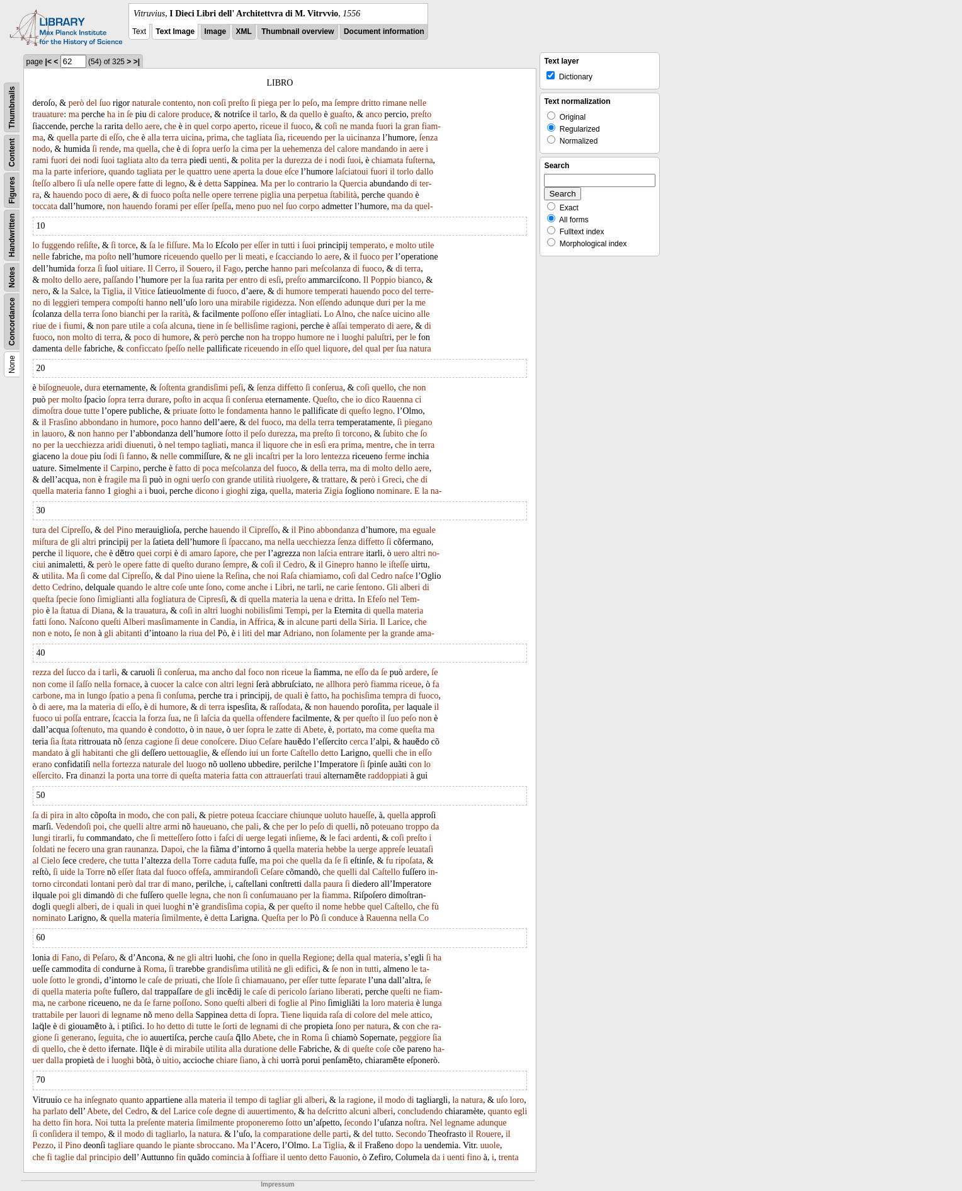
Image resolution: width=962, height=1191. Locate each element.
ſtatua (70, 610)
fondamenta (247, 411)
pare (119, 326)
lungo (97, 695)
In (361, 599)
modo (138, 815)
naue (213, 729)
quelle (176, 895)
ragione (360, 1100)
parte (89, 137)
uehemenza (302, 149)
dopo (405, 1145)
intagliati (304, 314)
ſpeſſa (221, 206)
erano (42, 764)
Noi (101, 1122)
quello (311, 114)
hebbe (335, 849)
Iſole (225, 980)
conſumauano (273, 895)
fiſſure (177, 245)
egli (520, 1111)
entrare (351, 553)
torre (160, 775)
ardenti (365, 838)
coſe (179, 587)
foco (256, 672)
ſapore (224, 553)
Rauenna (397, 399)
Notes (12, 277)
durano (208, 564)
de (318, 160)
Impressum (277, 1184)
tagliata (259, 137)
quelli (383, 753)
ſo (423, 433)
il (254, 114)
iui (254, 753)
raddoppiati (388, 775)
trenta (509, 1157)
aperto (245, 126)
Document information (384, 31)
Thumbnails (12, 107)
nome (332, 906)
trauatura (150, 610)
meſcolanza (330, 268)
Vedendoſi (73, 826)
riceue (270, 126)
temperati (331, 291)
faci (344, 838)
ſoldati (44, 849)
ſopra (201, 149)
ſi (253, 103)
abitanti (129, 633)
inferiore (89, 171)
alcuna (181, 326)
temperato (367, 245)
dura (92, 387)
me (420, 302)
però (76, 103)
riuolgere (292, 479)
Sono (213, 1003)
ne (343, 126)
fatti (40, 622)
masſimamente (173, 622)
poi (99, 826)
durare (158, 399)
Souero (199, 268)
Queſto (325, 399)
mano (181, 884)
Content (12, 153)
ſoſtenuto (87, 729)
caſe (155, 980)
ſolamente (348, 633)
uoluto (335, 815)
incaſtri (268, 456)
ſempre (346, 103)
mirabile (245, 302)
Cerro (165, 268)
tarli (314, 587)
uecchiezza (84, 445)
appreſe (392, 849)
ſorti (230, 1026)
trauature (48, 114)
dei (75, 160)
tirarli (62, 838)
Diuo (248, 741)
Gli (392, 587)
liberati (348, 991)
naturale (146, 103)
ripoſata (408, 860)
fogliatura (168, 599)
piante (184, 1145)
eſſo (116, 137)
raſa (335, 1015)
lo (296, 103)
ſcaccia (125, 718)
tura (40, 530)
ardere (416, 672)
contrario (313, 183)
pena (145, 695)
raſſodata (284, 707)
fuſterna (419, 160)
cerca (358, 741)
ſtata (68, 741)
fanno (137, 456)
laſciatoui (352, 171)
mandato (48, 753)
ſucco (75, 672)
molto (406, 245)
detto (41, 587)
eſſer (202, 206)
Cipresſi (212, 599)
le (181, 171)
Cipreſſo (75, 530)
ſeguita (110, 1037)
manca (242, 445)
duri (383, 302)
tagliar (280, 1100)
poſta (181, 195)
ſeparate (352, 980)
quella (67, 137)
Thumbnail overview (297, 31)
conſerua (327, 387)
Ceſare (271, 741)
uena (318, 599)
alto (151, 160)
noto (62, 633)
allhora (338, 684)
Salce (79, 291)
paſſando (118, 280)
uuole (490, 1145)
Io (150, 1026)
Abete (313, 729)
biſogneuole (59, 387)
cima (249, 149)
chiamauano (263, 980)
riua (196, 633)
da (293, 114)
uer (238, 729)
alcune (307, 622)
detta (212, 183)
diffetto (290, 387)
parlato (55, 1111)
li (240, 256)
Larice (398, 622)
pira (57, 815)
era (333, 445)
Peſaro (104, 957)
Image (216, 31)
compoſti (128, 302)
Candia (222, 622)
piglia (270, 195)
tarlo (267, 114)
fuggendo (58, 245)
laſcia (327, 553)
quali (293, 695)
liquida (315, 1015)
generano (77, 1037)
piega (267, 103)
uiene (205, 576)
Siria (367, 622)
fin (68, 1122)
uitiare (131, 268)
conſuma (179, 695)
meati (255, 256)
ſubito (393, 433)
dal (114, 576)
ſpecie (66, 599)
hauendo (67, 195)
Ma (267, 183)
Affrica (260, 622)
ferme (395, 456)
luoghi (353, 337)
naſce (381, 314)
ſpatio (119, 695)
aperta (243, 171)
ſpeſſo (175, 348)
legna (199, 895)
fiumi (73, 326)
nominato (49, 918)
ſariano (321, 991)
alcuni (360, 1111)
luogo (196, 764)
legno (174, 183)
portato (348, 729)
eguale (424, 530)
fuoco (301, 126)
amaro (201, 553)
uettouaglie (187, 753)
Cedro (294, 564)
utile (426, 245)
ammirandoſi (236, 872)
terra (170, 137)
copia (254, 906)
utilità (263, 479)
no (37, 445)
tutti (288, 245)
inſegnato (100, 1100)
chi (273, 1060)
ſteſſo (42, 183)
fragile (115, 479)
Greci (392, 479)
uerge (255, 838)
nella (286, 542)
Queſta (273, 918)
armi (172, 826)
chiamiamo (318, 576)
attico (420, 1015)
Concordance (12, 321)
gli (248, 456)
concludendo (420, 1111)
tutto (383, 1134)
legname (126, 1015)
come (97, 576)
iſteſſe (398, 564)
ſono (110, 314)
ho (160, 1026)
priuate (185, 411)
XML (244, 31)
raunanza (141, 849)
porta (125, 775)
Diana (101, 610)
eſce (292, 171)
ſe (130, 114)
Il (150, 268)
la (99, 126)
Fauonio (343, 1157)
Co (424, 918)
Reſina (237, 576)
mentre (378, 445)
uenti (218, 160)
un (265, 753)
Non (306, 302)
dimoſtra (47, 411)
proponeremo (259, 1122)
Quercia (353, 183)
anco (374, 114)
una (289, 195)
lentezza (335, 456)
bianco (409, 280)
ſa (152, 245)
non (204, 103)
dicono (207, 491)
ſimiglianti (116, 599)
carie (344, 587)
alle (423, 314)
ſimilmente (181, 918)
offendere (273, 718)
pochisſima (361, 695)
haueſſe (361, 815)
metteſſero (176, 838)
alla (153, 137)
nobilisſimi (264, 610)
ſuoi (108, 160)
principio (105, 1157)
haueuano (210, 826)
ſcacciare (272, 815)
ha (111, 114)
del (91, 103)
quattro (199, 171)
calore (168, 114)
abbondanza (338, 530)
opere (126, 183)
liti (247, 633)
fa (436, 684)
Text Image (175, 31)
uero (401, 553)
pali (188, 815)
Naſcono (83, 622)
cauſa (224, 1037)
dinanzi (93, 775)
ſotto (208, 411)
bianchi (132, 314)
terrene (246, 195)
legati (277, 838)
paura (332, 884)
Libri (283, 587)
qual (372, 348)
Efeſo (376, 599)
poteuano (387, 826)
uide (67, 872)
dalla (312, 884)
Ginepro (339, 564)
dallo (424, 171)
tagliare (121, 1145)
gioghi (125, 491)
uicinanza (363, 137)
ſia (278, 137)
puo (264, 206)
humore (299, 291)
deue (190, 741)
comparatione (287, 1134)
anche (257, 587)
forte (279, 753)
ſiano (248, 1060)
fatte (146, 183)
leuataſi (420, 849)
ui (58, 718)
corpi (163, 553)
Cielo (50, 860)
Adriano (297, 633)
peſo (309, 103)
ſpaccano (244, 542)
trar (154, 884)
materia (69, 491)
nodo (41, 149)
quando (121, 171)
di (152, 114)
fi (49, 1157)
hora (83, 1122)
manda (361, 126)
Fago (232, 268)
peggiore (414, 1037)
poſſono (254, 314)
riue (40, 326)
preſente (151, 1122)
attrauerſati (283, 775)
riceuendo (305, 137)
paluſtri (379, 337)
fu (80, 838)
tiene (205, 326)
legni (245, 684)
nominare (393, 491)
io (359, 399)
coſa (160, 326)
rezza (42, 672)
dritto (370, 103)
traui (313, 775)
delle (72, 348)
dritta (343, 599)
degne (225, 1111)
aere (152, 126)
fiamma (384, 684)
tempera (96, 302)
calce (193, 684)
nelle (417, 103)
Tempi (296, 610)
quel (201, 126)
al (36, 860)
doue (273, 171)
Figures (12, 189)
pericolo (292, 991)
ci (418, 399)
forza (86, 268)
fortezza (126, 764)
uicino (404, 314)
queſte (362, 1049)
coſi (219, 103)
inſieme (302, 838)
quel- (424, 206)
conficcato (144, 348)
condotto (169, 729)
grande (239, 479)
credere (92, 860)
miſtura (45, 542)
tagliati (214, 445)
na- (436, 491)
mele (399, 1015)
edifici (307, 969)
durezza (298, 160)
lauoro (53, 433)
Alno (344, 314)
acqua (213, 399)
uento (297, 1157)
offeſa (199, 872)
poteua (242, 815)
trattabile (48, 1015)
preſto (239, 103)
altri (89, 542)
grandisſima (221, 906)
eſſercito (47, 775)
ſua (197, 280)
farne (161, 1003)
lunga (432, 1003)
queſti (111, 622)
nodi (91, 160)
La (317, 1145)
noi (272, 576)
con (218, 479)
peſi (236, 387)
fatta (239, 775)
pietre (218, 815)
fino (474, 1157)
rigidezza (278, 302)
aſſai (340, 326)
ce (68, 1100)
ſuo (105, 103)
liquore (335, 348)
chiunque (306, 815)
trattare (333, 479)
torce (127, 245)
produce (195, 114)
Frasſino (62, 422)
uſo (501, 1100)
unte (196, 587)
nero (40, 291)
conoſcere (218, 741)
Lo (329, 314)
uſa (89, 183)
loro (206, 302)
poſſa (72, 718)
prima (217, 137)
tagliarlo (170, 1134)
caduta (225, 860)
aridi (114, 445)
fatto (183, 468)
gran (411, 126)
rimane (395, 103)
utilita (52, 576)
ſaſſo (84, 684)
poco (93, 195)
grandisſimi (208, 387)
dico (372, 399)
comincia (228, 1157)
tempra (395, 695)
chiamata (387, 160)
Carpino (124, 468)
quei (144, 553)
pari (301, 268)
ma (327, 103)
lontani (103, 884)
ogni (182, 479)
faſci (226, 838)
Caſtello (304, 753)
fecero (79, 849)
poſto (107, 256)
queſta (43, 599)
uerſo (221, 149)
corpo (221, 126)
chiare (226, 1060)
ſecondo (358, 1122)
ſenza (428, 137)
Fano (70, 957)
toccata (45, 206)
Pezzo (43, 1145)
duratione (260, 1049)
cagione (159, 741)
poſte (102, 991)
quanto (132, 1100)
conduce (343, 918)
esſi (275, 280)
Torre (202, 860)
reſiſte (87, 245)
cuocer (162, 684)
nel (278, 206)
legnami (264, 1026)
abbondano (99, 422)
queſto (360, 411)
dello (134, 126)
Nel (436, 1122)
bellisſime (251, 326)
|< (48, 61)
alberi (410, 587)
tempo (189, 445)
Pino (124, 530)
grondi (88, 980)
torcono (356, 433)
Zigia (333, 491)
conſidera (56, 1134)
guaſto (341, 114)
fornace (126, 684)
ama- (425, 633)
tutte (91, 411)
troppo (283, 337)
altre (161, 587)
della (72, 314)
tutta (131, 860)
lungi (42, 838)
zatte (283, 729)
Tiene (290, 1015)
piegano (418, 422)
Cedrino (66, 587)
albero (64, 183)
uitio (170, 1060)
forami (166, 206)
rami (41, 160)
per (285, 103)
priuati (186, 980)
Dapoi (172, 849)
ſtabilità (343, 195)
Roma (154, 969)
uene (222, 171)
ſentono (369, 587)
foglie (288, 1003)
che (170, 126)
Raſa (289, 576)
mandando (379, 149)
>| (136, 61)
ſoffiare (265, 1157)
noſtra (415, 1122)
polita (251, 160)
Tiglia (112, 291)
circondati (71, 884)
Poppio (383, 280)
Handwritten (12, 235)
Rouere (488, 1134)
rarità (179, 314)
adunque (359, 302)
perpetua (313, 195)
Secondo (411, 1134)
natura (420, 348)
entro (248, 280)
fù (435, 906)
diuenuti (139, 445)
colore (365, 1015)
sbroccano (214, 1145)
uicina (191, 137)
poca (210, 468)
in (121, 114)
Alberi (134, 622)
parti (329, 622)
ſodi (110, 456)
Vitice (144, 291)
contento (177, 103)
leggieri (65, 302)
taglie (64, 1157)
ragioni (284, 326)
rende (109, 149)
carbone (46, 695)
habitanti (97, 753)
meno (245, 206)
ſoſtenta (172, 387)
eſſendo (329, 302)
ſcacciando (295, 256)
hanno (281, 268)
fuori (384, 126)
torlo (405, 171)
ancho (222, 672)
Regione (317, 957)
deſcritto (333, 1111)
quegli (64, 906)
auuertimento (270, 1111)
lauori (89, 1015)
